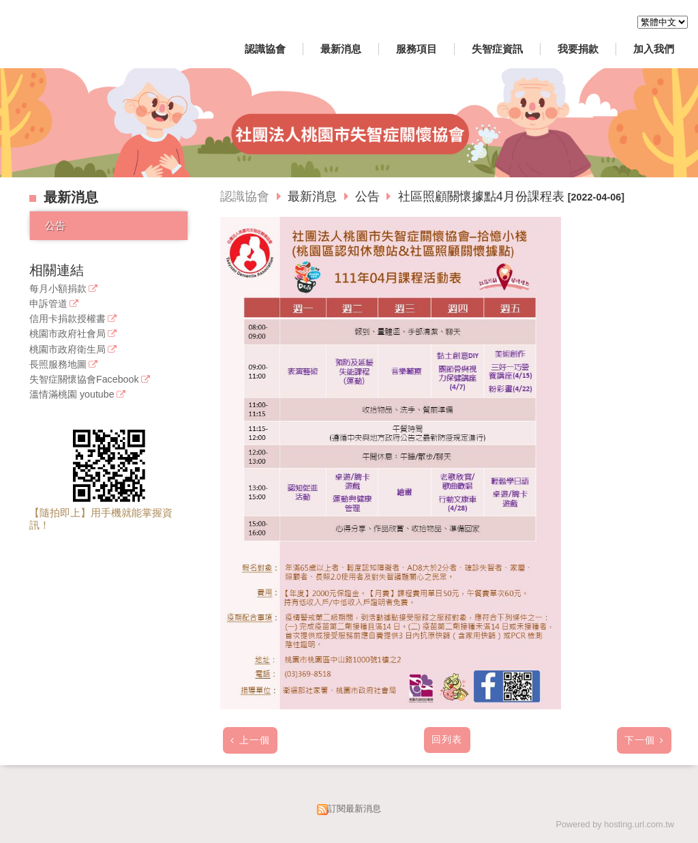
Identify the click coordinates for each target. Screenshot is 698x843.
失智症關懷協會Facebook (84, 379)
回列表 (446, 740)
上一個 (254, 740)
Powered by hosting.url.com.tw (615, 824)
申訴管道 (48, 304)
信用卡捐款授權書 (67, 319)
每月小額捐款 (58, 289)
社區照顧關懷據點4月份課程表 (481, 196)
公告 (55, 225)
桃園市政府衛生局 (67, 349)
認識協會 (244, 196)
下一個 (639, 740)
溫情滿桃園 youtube (72, 394)
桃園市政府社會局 (67, 334)
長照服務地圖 (58, 364)
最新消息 (314, 196)
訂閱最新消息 (354, 808)
